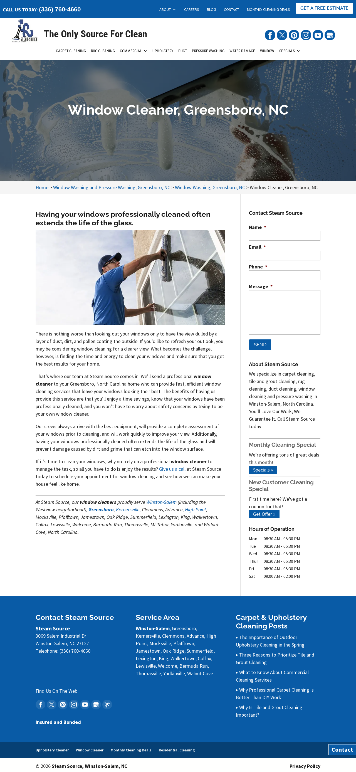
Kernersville (128, 509)
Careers (191, 9)
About (165, 9)
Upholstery (162, 54)
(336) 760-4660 (60, 9)
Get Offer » (264, 512)
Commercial (131, 54)
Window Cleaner (89, 748)
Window (267, 54)
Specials (287, 54)
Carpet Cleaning (71, 54)
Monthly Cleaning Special (282, 443)
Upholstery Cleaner (52, 748)
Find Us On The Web (56, 689)
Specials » (263, 468)
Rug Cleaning (103, 54)
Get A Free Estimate (324, 8)
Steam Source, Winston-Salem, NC (90, 764)
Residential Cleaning (177, 748)
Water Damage (242, 54)
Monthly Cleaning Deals (268, 9)
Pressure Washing (208, 54)
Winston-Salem (161, 502)
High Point (195, 509)
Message (261, 286)
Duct (182, 54)
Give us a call (172, 469)
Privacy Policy (305, 764)
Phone (258, 266)
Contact (231, 9)
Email (257, 247)
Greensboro (101, 509)
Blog (211, 9)
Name (257, 227)
